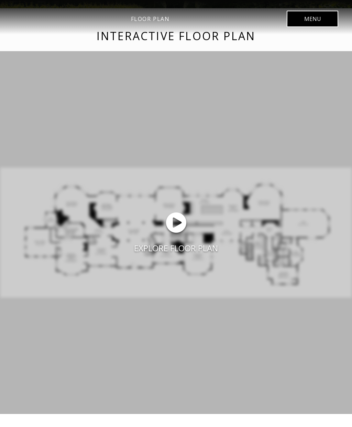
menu (312, 18)
